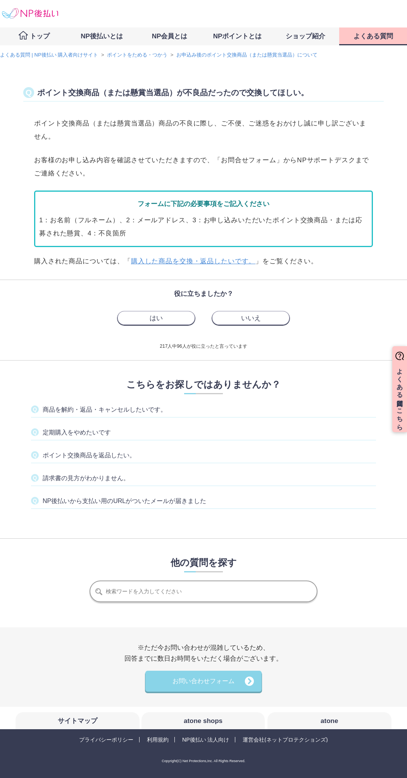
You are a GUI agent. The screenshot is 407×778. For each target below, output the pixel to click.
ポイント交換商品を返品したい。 (89, 455)
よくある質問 (373, 36)
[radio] (156, 318)
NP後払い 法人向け (205, 739)
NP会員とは (170, 36)
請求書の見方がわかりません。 (86, 478)
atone (329, 721)
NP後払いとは (102, 36)
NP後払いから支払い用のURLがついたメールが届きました (124, 501)
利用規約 (158, 739)
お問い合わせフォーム (203, 681)
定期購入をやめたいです (77, 432)
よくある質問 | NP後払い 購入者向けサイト (49, 55)
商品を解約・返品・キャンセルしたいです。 (105, 409)
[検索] (203, 591)
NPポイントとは (237, 36)
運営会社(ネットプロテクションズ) (285, 739)
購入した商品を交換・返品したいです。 (193, 261)
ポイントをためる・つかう (137, 55)
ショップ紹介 (305, 36)
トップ (40, 36)
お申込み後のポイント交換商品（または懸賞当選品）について (246, 55)
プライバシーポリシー (106, 739)
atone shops (203, 721)
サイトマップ (77, 721)
